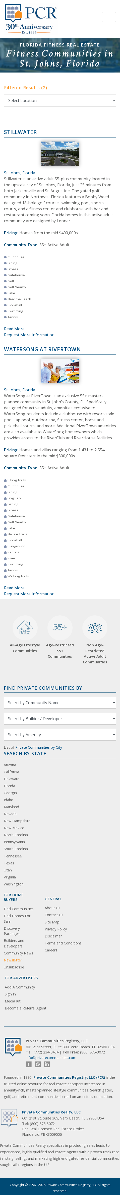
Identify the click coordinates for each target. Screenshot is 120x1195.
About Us (52, 907)
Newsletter (13, 960)
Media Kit (13, 1001)
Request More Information (29, 335)
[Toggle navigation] (109, 17)
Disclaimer (53, 936)
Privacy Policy (56, 929)
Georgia (10, 792)
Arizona (10, 764)
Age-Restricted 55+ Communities (60, 637)
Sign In (10, 994)
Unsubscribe (14, 967)
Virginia (10, 877)
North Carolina (16, 834)
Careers (51, 950)
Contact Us (54, 914)
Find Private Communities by (43, 688)
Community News (18, 953)
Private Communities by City (38, 747)
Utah (8, 870)
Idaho (8, 799)
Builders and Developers (14, 943)
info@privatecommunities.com (51, 1057)
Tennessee (13, 856)
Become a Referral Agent (25, 1008)
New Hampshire (17, 820)
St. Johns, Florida (19, 173)
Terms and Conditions (63, 943)
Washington (14, 884)
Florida (9, 785)
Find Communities (19, 908)
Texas (9, 863)
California (11, 771)
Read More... (15, 329)
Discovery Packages (12, 931)
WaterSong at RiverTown (42, 349)
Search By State (25, 753)
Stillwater (20, 132)
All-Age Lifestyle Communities (25, 634)
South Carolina (16, 848)
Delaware (11, 778)
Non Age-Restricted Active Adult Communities (94, 639)
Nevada (10, 813)
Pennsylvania (14, 841)
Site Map (52, 922)
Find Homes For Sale (17, 918)
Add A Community (20, 987)
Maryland (11, 806)
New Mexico (14, 827)
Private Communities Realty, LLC (51, 1112)
